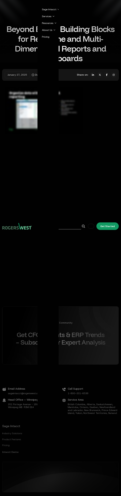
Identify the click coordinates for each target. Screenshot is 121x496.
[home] (16, 226)
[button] (50, 9)
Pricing (45, 36)
